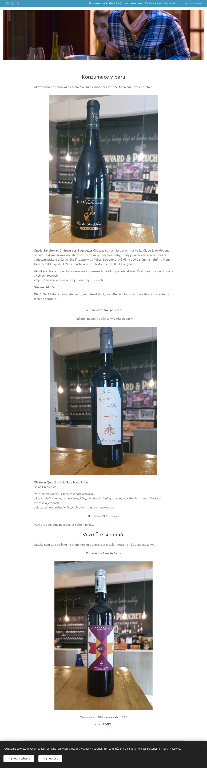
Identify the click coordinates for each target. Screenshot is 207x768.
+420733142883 (193, 3)
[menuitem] (195, 17)
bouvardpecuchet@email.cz (163, 3)
